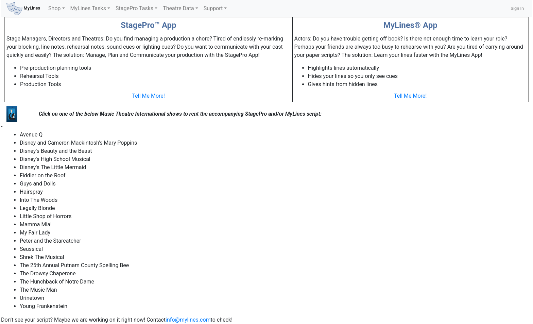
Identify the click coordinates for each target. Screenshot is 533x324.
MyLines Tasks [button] (88, 8)
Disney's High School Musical (55, 159)
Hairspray (31, 192)
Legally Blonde (37, 208)
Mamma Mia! (36, 224)
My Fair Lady (35, 232)
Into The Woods (38, 200)
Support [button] (213, 8)
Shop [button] (54, 8)
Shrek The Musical (42, 257)
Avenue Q (31, 134)
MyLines (23, 8)
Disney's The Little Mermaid (53, 167)
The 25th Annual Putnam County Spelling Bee (74, 265)
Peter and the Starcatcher (50, 241)
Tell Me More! (148, 96)
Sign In (517, 8)
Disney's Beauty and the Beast (56, 151)
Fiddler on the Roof (43, 175)
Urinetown (32, 298)
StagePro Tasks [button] (134, 8)
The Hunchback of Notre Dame (57, 281)
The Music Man (38, 290)
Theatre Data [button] (178, 8)
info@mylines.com (188, 320)
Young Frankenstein (43, 306)
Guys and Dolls (38, 183)
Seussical (31, 249)
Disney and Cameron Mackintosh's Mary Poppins (78, 143)
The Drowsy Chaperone (48, 273)
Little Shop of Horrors (45, 216)
